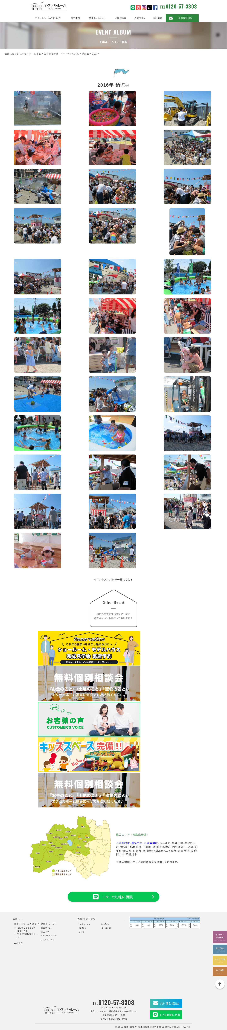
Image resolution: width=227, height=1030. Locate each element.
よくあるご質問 (48, 939)
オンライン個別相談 (220, 936)
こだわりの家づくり (26, 928)
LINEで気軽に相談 (113, 896)
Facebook (106, 928)
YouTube (105, 924)
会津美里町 (151, 843)
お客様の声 (120, 18)
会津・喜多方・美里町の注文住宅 (140, 1026)
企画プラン (140, 18)
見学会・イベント (97, 18)
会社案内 (157, 18)
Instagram (84, 924)
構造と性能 (22, 931)
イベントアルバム (49, 935)
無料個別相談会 (170, 1003)
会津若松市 (123, 843)
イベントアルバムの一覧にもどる (113, 579)
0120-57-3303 (181, 6)
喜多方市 (137, 843)
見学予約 (220, 948)
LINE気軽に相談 (170, 1015)
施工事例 (75, 18)
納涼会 (122, 85)
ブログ (82, 931)
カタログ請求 (220, 960)
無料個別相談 (185, 18)
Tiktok (82, 928)
